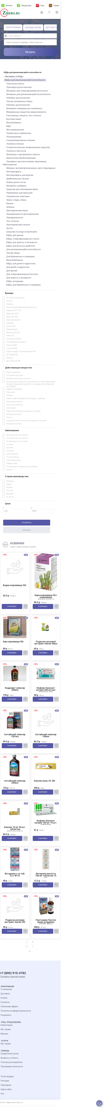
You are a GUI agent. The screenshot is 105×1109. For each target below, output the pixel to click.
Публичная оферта (9, 1010)
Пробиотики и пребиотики (18, 133)
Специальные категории (17, 196)
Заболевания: (11, 430)
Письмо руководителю (11, 1066)
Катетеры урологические (18, 98)
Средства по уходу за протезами (21, 232)
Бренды (4, 1038)
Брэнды (8, 293)
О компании (6, 993)
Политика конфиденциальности (16, 1015)
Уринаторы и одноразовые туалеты (23, 154)
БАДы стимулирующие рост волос (22, 239)
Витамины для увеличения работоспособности (28, 94)
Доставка (5, 998)
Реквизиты (6, 1019)
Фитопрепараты (13, 171)
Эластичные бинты (15, 83)
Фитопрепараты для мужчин (19, 175)
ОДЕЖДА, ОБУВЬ (33, 27)
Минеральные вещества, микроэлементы (26, 112)
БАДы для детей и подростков (20, 263)
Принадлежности (14, 217)
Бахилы (10, 203)
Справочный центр (10, 1058)
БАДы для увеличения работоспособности (25, 80)
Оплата (4, 1002)
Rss (2, 1098)
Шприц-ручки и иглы (16, 182)
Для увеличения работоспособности (23, 249)
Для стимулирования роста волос (22, 274)
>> (30, 955)
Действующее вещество (17, 367)
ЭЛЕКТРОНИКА (13, 27)
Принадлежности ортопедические (22, 214)
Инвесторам (6, 1029)
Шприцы (10, 207)
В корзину (12, 607)
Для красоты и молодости (18, 278)
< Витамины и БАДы (13, 76)
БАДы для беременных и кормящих (23, 285)
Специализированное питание (20, 140)
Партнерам (6, 1089)
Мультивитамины (14, 260)
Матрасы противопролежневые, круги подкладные (30, 168)
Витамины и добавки (16, 186)
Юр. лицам (6, 1033)
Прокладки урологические (19, 87)
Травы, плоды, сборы (16, 200)
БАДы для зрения (14, 235)
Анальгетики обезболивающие (21, 158)
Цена (6, 503)
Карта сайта (6, 1093)
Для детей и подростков (17, 267)
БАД (8, 126)
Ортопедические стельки (18, 224)
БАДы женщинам (14, 281)
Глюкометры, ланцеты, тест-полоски (23, 115)
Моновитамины (13, 122)
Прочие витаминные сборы (19, 101)
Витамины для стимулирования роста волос (27, 91)
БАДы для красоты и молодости (21, 242)
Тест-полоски (12, 221)
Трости (9, 228)
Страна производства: (16, 476)
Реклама (5, 1085)
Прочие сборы (13, 253)
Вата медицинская (15, 129)
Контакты (5, 1006)
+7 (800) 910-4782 (13, 977)
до (42, 510)
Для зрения (11, 270)
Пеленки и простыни (16, 151)
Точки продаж (7, 1080)
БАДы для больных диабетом (20, 246)
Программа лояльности (12, 1070)
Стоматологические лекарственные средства (28, 147)
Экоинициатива (13, 137)
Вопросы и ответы (9, 1062)
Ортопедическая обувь (17, 210)
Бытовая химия (13, 119)
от (14, 510)
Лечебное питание (15, 144)
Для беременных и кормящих (20, 256)
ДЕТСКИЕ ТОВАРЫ (55, 27)
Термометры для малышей (19, 193)
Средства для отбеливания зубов (22, 189)
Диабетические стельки (17, 178)
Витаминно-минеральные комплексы (24, 108)
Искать (30, 52)
